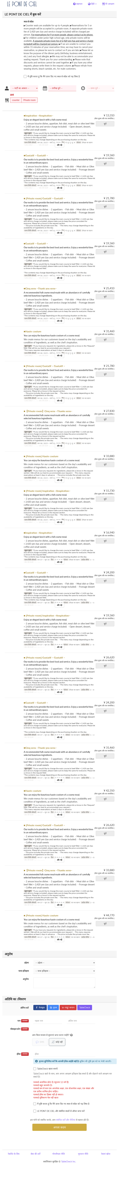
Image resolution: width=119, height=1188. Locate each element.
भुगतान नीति (83, 1154)
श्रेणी (12, 95)
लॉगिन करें (24, 1007)
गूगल (53, 1007)
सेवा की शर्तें (35, 1154)
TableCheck (84, 1007)
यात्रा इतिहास (23, 971)
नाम (23, 1020)
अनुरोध (26, 979)
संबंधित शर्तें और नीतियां (65, 1120)
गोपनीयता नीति (58, 1154)
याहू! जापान (68, 1007)
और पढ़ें (59, 145)
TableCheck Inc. (68, 1161)
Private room (28, 100)
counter (15, 100)
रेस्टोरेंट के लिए (14, 1154)
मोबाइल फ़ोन (19, 1029)
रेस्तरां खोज (105, 1154)
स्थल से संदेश (29, 21)
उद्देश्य (26, 962)
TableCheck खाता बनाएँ (45, 1068)
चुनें (106, 123)
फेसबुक (40, 1007)
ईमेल (23, 1054)
